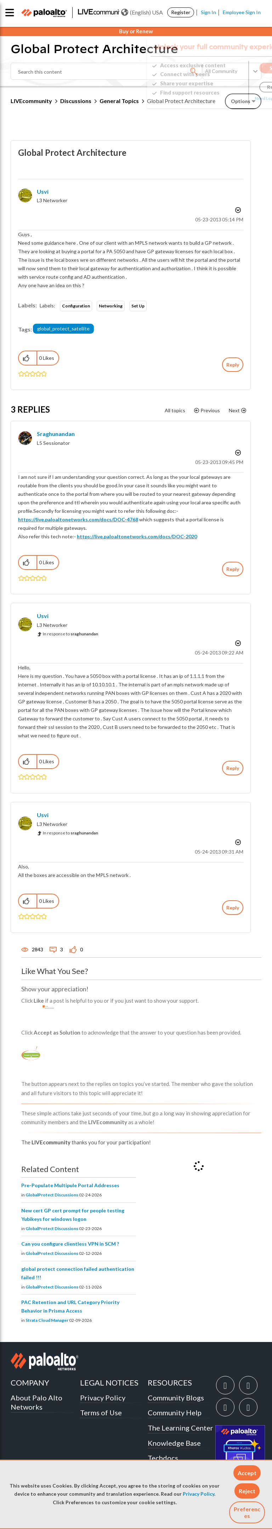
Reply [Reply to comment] (232, 569)
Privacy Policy (198, 1494)
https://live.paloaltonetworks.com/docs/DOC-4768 (78, 519)
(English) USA (142, 12)
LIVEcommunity (31, 100)
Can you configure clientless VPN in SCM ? (70, 1244)
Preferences (247, 1512)
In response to (70, 633)
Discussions (75, 100)
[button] (247, 1472)
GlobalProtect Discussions (52, 1194)
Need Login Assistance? (229, 98)
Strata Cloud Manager (47, 1320)
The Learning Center (180, 1427)
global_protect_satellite (63, 328)
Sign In (208, 12)
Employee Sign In (242, 12)
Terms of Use (101, 1412)
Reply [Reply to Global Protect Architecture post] (232, 365)
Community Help (175, 1412)
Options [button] (237, 210)
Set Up (137, 305)
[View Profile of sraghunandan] (56, 433)
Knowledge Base (174, 1443)
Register (180, 12)
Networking (111, 305)
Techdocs (163, 1458)
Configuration (76, 305)
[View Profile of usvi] (43, 191)
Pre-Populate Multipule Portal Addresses (70, 1185)
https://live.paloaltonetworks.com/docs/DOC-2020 (137, 536)
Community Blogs (176, 1397)
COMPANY (30, 1382)
